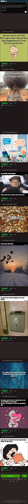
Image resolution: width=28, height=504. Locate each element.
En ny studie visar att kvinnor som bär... (12, 360)
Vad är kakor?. (4, 10)
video (13, 3)
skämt (2, 3)
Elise (10, 166)
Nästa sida (10, 476)
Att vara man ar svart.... (8, 31)
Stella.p (11, 470)
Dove (10, 65)
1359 (11, 481)
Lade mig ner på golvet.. (8, 436)
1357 (17, 481)
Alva (10, 432)
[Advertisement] (14, 22)
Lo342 (11, 200)
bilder (10, 3)
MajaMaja (11, 105)
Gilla (4, 63)
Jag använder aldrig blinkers (9, 170)
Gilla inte (11, 63)
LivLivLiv (11, 236)
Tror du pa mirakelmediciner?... (10, 132)
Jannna (11, 340)
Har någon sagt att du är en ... (10, 396)
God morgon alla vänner (8, 240)
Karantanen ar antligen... (8, 69)
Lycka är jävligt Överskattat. (9, 204)
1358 (14, 481)
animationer (6, 3)
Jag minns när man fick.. (8, 294)
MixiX (10, 290)
